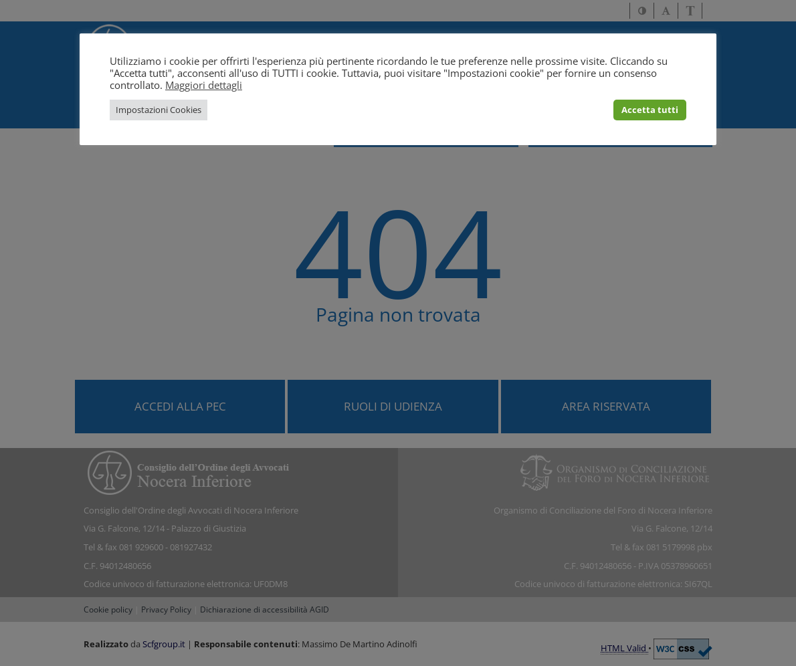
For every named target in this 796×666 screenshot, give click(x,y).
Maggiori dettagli (203, 85)
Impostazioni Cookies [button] (158, 110)
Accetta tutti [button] (649, 110)
